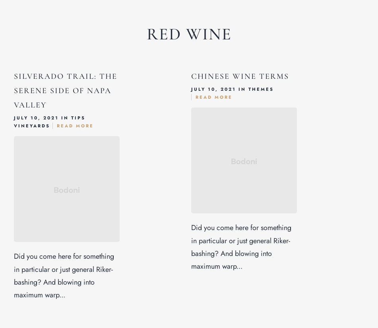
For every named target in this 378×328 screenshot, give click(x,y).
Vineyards (32, 126)
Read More (75, 126)
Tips (78, 118)
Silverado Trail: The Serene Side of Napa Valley (65, 91)
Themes (261, 89)
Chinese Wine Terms (240, 76)
